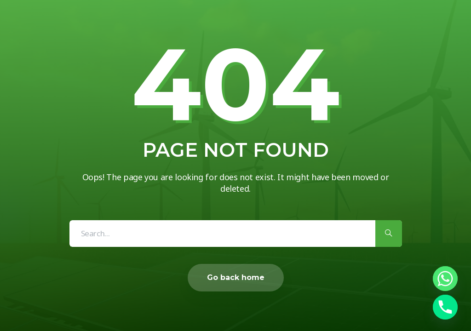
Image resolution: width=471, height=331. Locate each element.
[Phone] (445, 307)
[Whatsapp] (445, 278)
